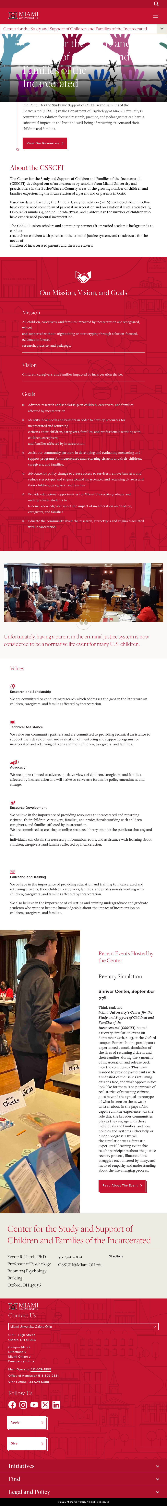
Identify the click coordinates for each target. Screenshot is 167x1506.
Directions (116, 1256)
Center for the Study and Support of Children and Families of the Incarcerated (75, 28)
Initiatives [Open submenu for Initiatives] (21, 1466)
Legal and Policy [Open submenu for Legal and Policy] (29, 1492)
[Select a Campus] (83, 1326)
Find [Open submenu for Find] (14, 1479)
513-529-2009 (70, 1256)
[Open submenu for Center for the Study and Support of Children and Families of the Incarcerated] (162, 29)
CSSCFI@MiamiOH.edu (80, 1264)
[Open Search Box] (156, 4)
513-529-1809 (40, 1369)
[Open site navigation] (156, 16)
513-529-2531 (48, 1376)
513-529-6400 (38, 1382)
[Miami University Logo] (23, 15)
